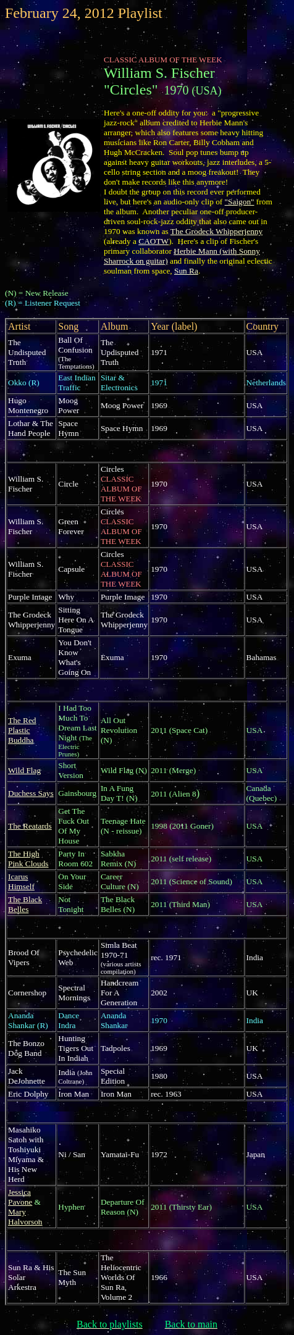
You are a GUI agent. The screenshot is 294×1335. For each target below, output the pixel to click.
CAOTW (153, 241)
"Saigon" (239, 201)
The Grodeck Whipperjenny (216, 231)
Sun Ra (186, 270)
